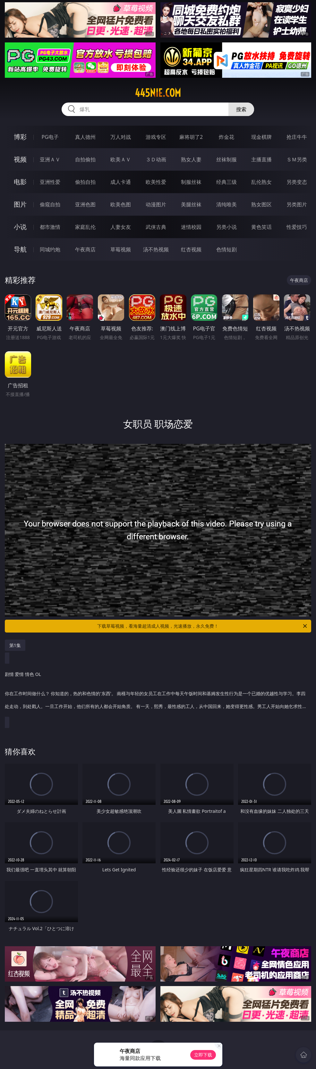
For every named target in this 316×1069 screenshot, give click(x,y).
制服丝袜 (191, 181)
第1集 (15, 645)
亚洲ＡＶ (50, 159)
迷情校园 (191, 226)
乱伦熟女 (261, 181)
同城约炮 (50, 249)
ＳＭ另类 (296, 159)
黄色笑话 (261, 226)
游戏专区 (156, 136)
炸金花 (226, 136)
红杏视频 (191, 249)
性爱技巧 (296, 226)
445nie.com (158, 92)
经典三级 (226, 181)
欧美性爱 (156, 181)
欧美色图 (120, 204)
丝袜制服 (226, 159)
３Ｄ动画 (156, 159)
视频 (20, 159)
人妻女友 (120, 226)
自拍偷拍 (85, 159)
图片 (20, 204)
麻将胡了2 (191, 136)
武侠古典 (156, 226)
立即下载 (203, 1055)
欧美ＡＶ (120, 159)
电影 (20, 181)
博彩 (20, 136)
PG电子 (49, 136)
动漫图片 (156, 204)
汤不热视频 (156, 249)
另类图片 (296, 204)
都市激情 (50, 226)
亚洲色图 (85, 204)
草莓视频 (120, 249)
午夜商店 (85, 249)
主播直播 (261, 159)
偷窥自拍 (50, 204)
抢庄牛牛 (296, 136)
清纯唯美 (226, 204)
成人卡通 (120, 181)
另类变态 (296, 181)
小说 (20, 226)
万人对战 (120, 136)
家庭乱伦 (85, 226)
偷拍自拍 (85, 181)
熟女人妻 (191, 159)
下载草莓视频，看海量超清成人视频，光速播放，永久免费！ (202, 626)
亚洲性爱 (50, 181)
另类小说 (226, 226)
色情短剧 (226, 249)
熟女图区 (261, 204)
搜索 (241, 109)
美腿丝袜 (191, 204)
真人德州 (85, 136)
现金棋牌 (261, 136)
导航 (20, 249)
